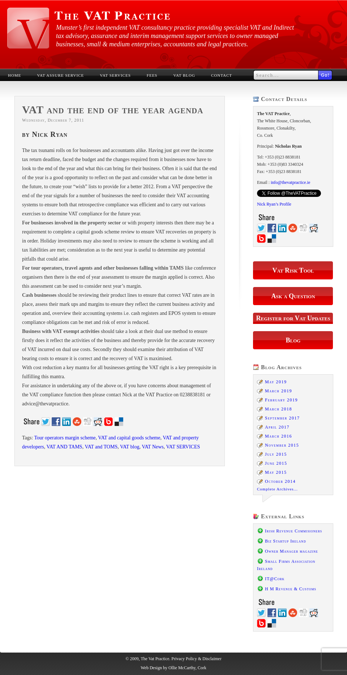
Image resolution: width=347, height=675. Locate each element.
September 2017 (282, 418)
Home (14, 75)
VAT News (153, 447)
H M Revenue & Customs (290, 588)
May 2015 (276, 472)
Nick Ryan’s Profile (274, 204)
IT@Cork (274, 578)
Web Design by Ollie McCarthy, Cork (173, 667)
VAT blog (130, 447)
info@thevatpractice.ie (290, 182)
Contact (221, 75)
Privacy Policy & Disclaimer (196, 658)
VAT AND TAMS (64, 447)
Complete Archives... (277, 489)
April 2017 (277, 427)
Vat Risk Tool (293, 270)
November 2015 (282, 445)
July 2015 (276, 454)
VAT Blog (184, 75)
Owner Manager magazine (291, 551)
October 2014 (280, 481)
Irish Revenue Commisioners (293, 530)
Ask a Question (293, 296)
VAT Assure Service (60, 75)
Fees (152, 75)
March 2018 (278, 409)
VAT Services (115, 75)
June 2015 (276, 463)
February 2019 (281, 399)
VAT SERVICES (183, 447)
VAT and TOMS (101, 447)
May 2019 (276, 381)
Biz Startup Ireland (285, 541)
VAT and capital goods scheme (129, 437)
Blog (293, 340)
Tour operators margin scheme (64, 437)
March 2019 (278, 390)
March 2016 (278, 436)
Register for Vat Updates (293, 318)
